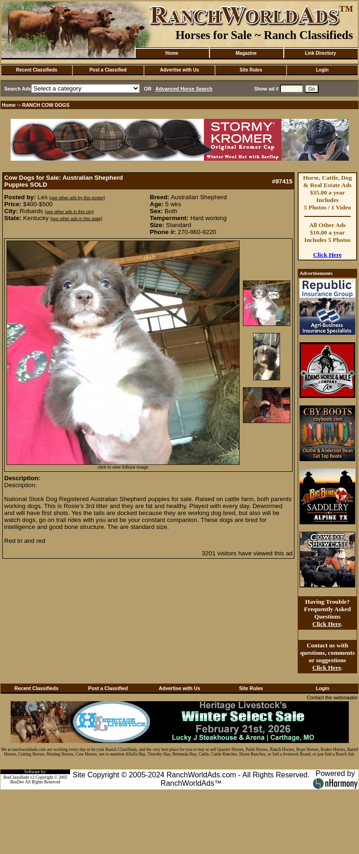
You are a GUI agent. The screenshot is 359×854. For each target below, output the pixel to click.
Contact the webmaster (332, 697)
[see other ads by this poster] (77, 198)
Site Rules (251, 69)
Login (322, 69)
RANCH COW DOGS (46, 105)
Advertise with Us (179, 69)
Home (171, 53)
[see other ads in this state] (76, 218)
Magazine (245, 53)
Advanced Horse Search (184, 88)
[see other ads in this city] (69, 211)
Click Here (327, 254)
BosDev (17, 782)
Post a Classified (108, 69)
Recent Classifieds (36, 69)
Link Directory (320, 53)
